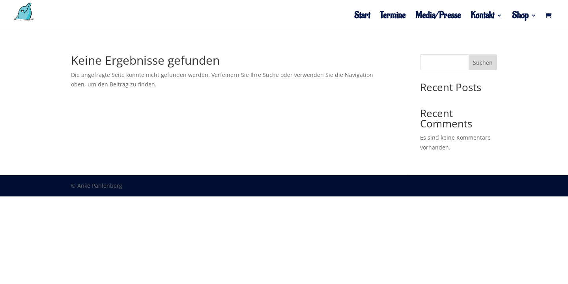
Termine (392, 17)
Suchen (483, 62)
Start (362, 17)
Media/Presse (438, 17)
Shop (520, 17)
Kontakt (482, 17)
